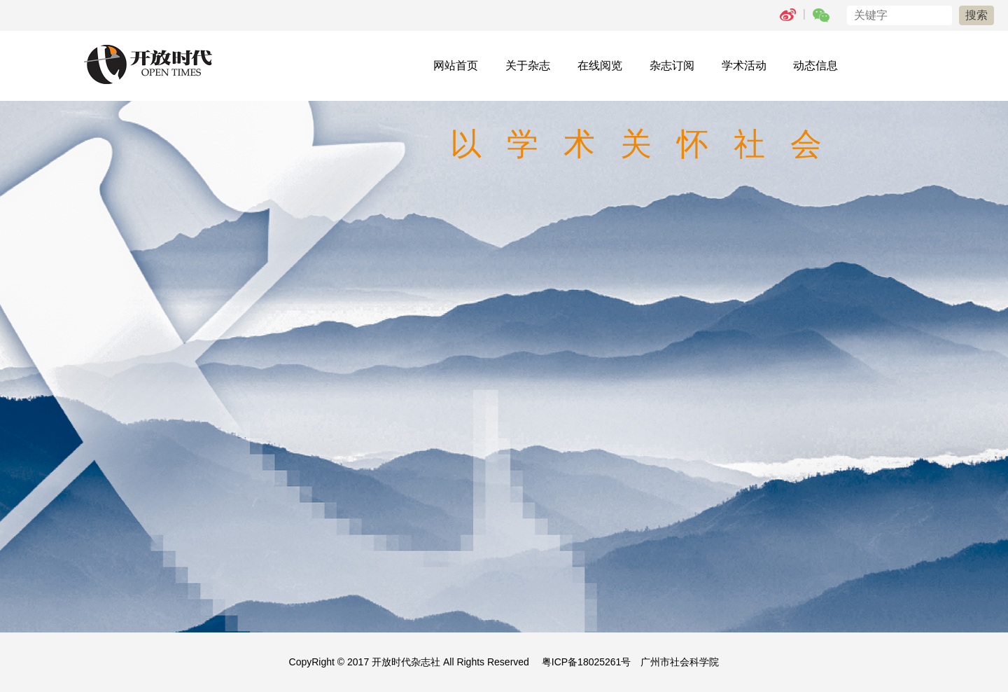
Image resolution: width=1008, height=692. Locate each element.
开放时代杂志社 (406, 661)
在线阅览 (600, 65)
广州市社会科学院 (679, 661)
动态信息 (815, 65)
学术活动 (744, 65)
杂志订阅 (672, 65)
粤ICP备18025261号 (586, 661)
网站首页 (455, 65)
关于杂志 (527, 65)
